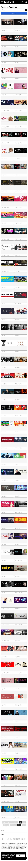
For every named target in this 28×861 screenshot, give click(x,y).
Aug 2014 (7, 528)
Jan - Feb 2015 (20, 303)
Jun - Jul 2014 (20, 560)
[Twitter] (11, 839)
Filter (14, 13)
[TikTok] (2, 839)
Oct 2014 (7, 464)
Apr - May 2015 (20, 94)
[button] (25, 2)
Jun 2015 (20, 78)
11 (24, 822)
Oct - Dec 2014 (20, 383)
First (4, 822)
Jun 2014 (7, 576)
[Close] (24, 853)
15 (15, 825)
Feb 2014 (20, 801)
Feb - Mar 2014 (20, 769)
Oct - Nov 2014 (20, 415)
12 (4, 825)
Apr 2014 (7, 689)
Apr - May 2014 (7, 640)
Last (24, 825)
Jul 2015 (7, 46)
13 (7, 825)
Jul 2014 (7, 544)
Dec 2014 (7, 383)
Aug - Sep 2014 (20, 512)
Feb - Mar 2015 (20, 191)
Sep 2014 (20, 480)
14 (11, 825)
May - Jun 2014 (20, 592)
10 (20, 822)
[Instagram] (8, 839)
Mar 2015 (7, 159)
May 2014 (20, 640)
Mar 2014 (7, 721)
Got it (20, 855)
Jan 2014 (7, 817)
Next (19, 825)
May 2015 (7, 94)
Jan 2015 (20, 319)
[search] (26, 10)
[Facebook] (5, 839)
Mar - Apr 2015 (7, 126)
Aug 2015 (7, 30)
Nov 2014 (20, 399)
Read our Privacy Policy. (7, 857)
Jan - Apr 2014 (20, 705)
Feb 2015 (20, 271)
